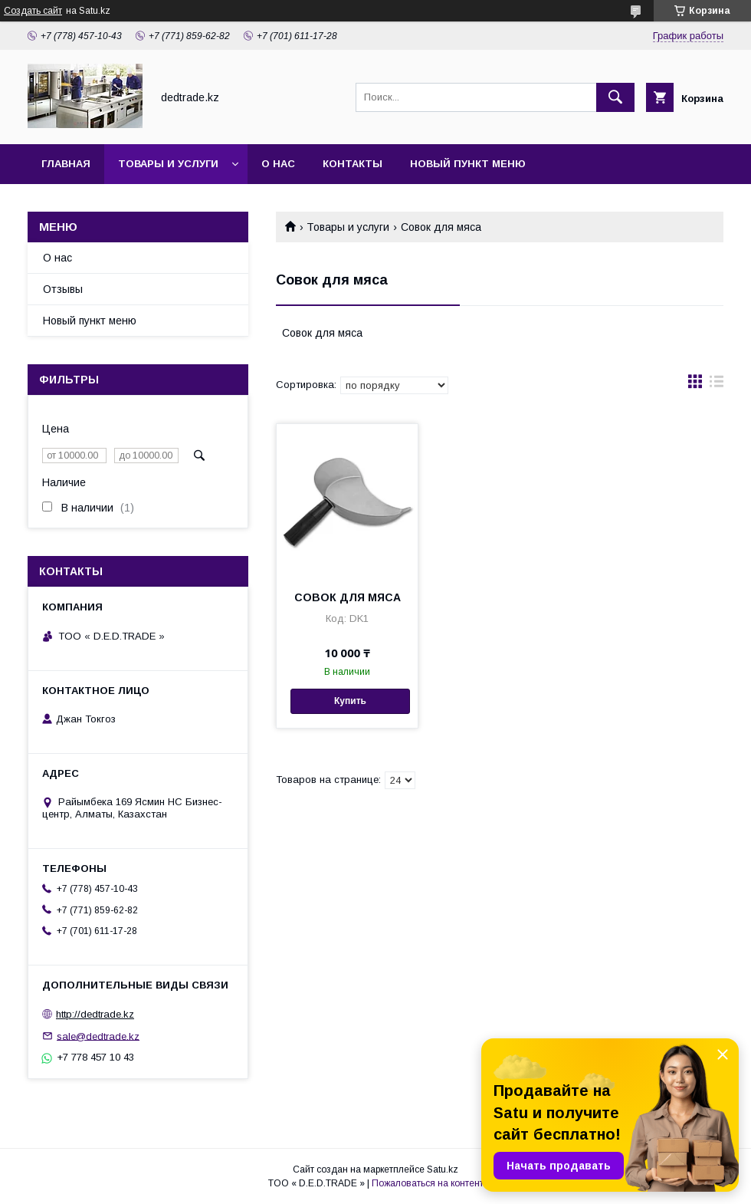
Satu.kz (442, 1169)
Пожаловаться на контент (428, 1183)
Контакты (352, 163)
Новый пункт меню (468, 163)
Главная (65, 163)
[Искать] (615, 97)
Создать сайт (33, 10)
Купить (350, 701)
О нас (278, 163)
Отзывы (63, 289)
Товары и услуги (168, 163)
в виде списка (716, 385)
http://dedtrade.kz (95, 1014)
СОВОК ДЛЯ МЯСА (347, 597)
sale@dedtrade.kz (98, 1035)
